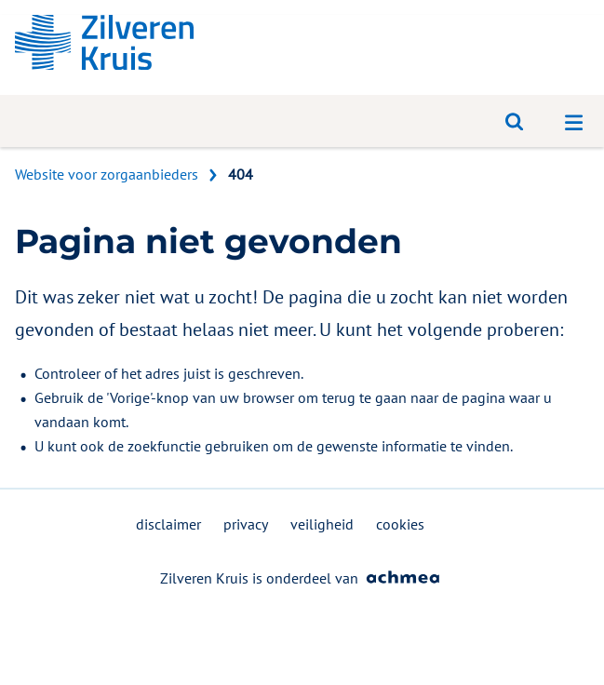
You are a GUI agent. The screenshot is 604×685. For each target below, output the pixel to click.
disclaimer (168, 524)
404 (240, 174)
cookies (400, 524)
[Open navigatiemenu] (574, 121)
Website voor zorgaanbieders (106, 174)
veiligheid (322, 524)
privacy (245, 524)
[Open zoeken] (514, 121)
